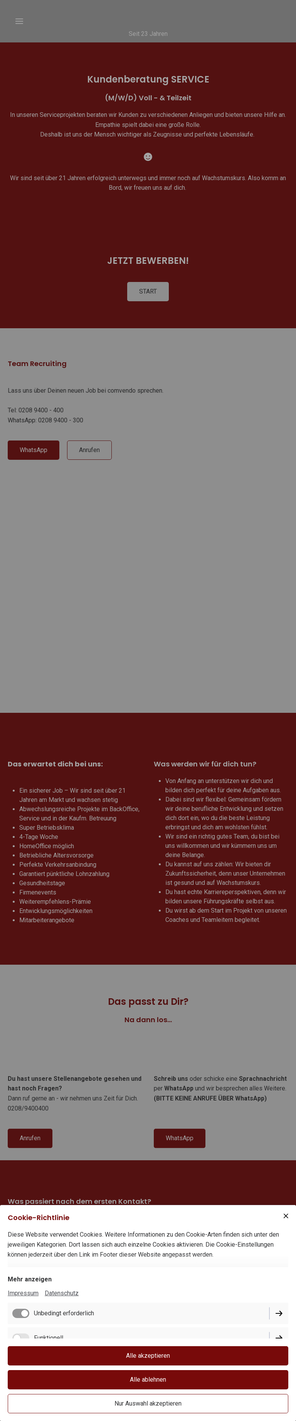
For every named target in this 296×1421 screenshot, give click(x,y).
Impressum (23, 1293)
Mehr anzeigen (30, 1279)
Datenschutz (62, 1293)
